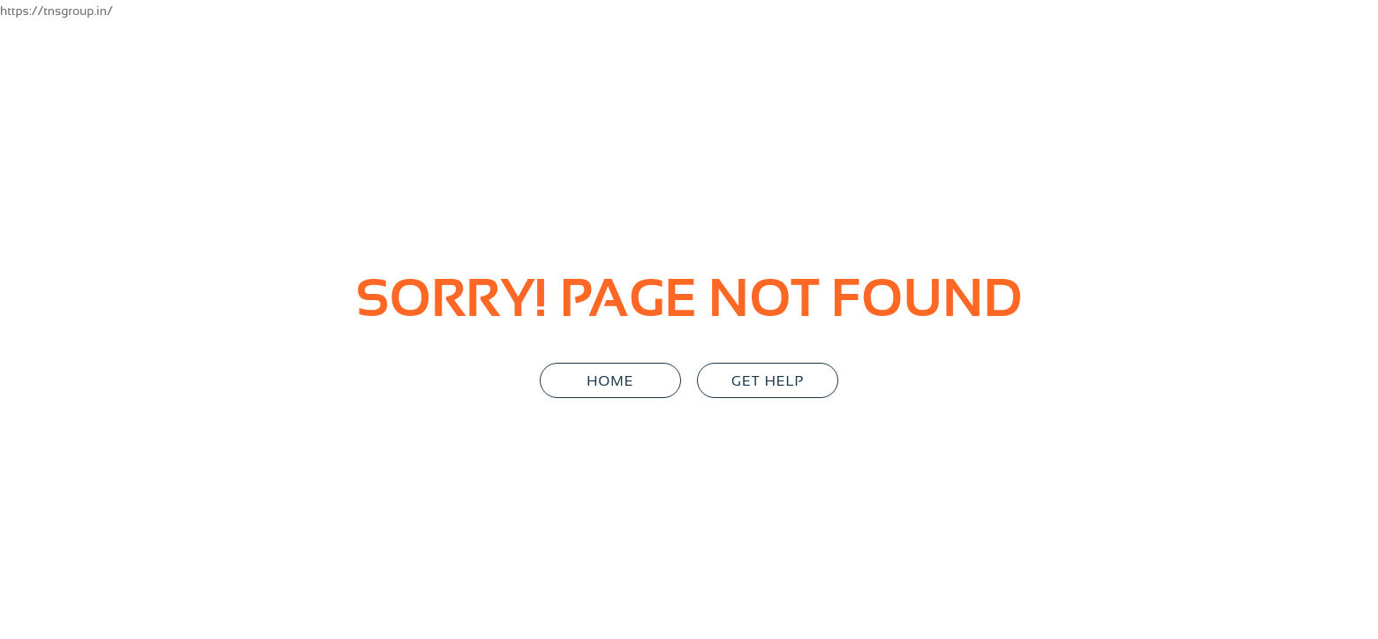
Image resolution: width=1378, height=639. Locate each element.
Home (610, 380)
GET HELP (767, 380)
